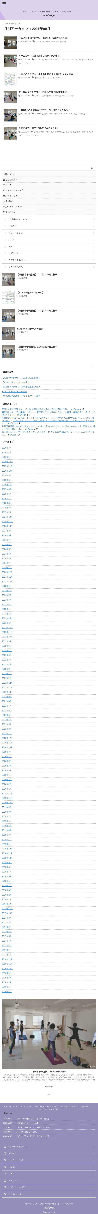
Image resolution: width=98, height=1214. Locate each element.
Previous (4, 1045)
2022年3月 (7, 669)
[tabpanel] (49, 1045)
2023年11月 (7, 577)
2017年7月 (7, 927)
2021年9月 (7, 697)
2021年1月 (7, 733)
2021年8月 (7, 701)
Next (93, 1045)
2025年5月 (7, 494)
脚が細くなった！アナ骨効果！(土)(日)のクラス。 (24, 432)
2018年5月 (7, 881)
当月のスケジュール (12, 206)
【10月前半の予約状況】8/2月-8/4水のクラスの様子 (45, 38)
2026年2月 (7, 452)
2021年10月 (7, 692)
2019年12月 (7, 793)
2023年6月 (7, 600)
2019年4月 (7, 830)
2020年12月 (7, 738)
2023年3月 (7, 614)
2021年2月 (7, 729)
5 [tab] (52, 1094)
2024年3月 (7, 558)
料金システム (9, 212)
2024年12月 (7, 517)
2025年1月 (7, 512)
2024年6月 (7, 545)
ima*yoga (49, 15)
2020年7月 (7, 761)
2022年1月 (7, 678)
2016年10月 (7, 968)
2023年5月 (7, 604)
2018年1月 (7, 899)
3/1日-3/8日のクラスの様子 (30, 328)
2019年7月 (7, 816)
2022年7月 (7, 650)
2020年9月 (7, 752)
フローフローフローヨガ (75, 60)
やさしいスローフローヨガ (46, 132)
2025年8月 (7, 480)
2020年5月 (7, 770)
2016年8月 (7, 978)
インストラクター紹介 (13, 190)
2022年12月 (7, 627)
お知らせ (39, 78)
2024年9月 (7, 531)
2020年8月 (7, 756)
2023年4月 (7, 609)
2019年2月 (7, 839)
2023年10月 (7, 581)
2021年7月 (7, 706)
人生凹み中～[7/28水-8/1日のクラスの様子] (41, 56)
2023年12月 (7, 572)
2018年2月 (7, 895)
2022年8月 (7, 646)
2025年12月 (7, 462)
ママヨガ (38, 63)
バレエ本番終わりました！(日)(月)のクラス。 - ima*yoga (53, 409)
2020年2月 (7, 784)
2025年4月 (7, 498)
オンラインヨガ (51, 78)
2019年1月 (7, 844)
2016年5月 (7, 992)
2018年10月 (7, 858)
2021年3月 (7, 724)
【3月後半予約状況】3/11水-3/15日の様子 (38, 310)
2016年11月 (7, 964)
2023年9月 (7, 586)
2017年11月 (7, 909)
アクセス (7, 185)
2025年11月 (7, 466)
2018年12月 (7, 849)
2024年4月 (7, 554)
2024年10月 (7, 526)
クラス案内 (8, 201)
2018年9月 (7, 862)
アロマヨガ (41, 42)
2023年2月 (7, 618)
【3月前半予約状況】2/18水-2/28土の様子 (38, 346)
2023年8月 (7, 591)
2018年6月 (7, 876)
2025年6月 (7, 489)
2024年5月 (7, 549)
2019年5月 (7, 826)
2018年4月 (7, 886)
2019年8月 (7, 812)
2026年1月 (7, 457)
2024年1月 (7, 568)
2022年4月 (7, 664)
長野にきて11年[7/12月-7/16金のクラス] (39, 128)
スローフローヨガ (55, 42)
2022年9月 (7, 641)
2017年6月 (7, 932)
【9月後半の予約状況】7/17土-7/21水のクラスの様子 (46, 110)
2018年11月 (7, 853)
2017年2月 (7, 950)
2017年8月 (7, 922)
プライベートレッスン (40, 135)
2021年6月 (7, 710)
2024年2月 (7, 563)
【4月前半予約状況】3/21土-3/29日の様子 (38, 274)
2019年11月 (7, 798)
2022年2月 (7, 674)
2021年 (13, 24)
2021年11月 (7, 687)
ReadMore (49, 1087)
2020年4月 (7, 775)
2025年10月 (7, 471)
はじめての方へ (10, 180)
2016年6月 (7, 987)
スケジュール (66, 78)
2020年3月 (7, 780)
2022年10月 (7, 637)
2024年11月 (7, 521)
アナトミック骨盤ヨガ (45, 96)
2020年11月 (7, 743)
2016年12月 (7, 959)
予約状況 (69, 42)
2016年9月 (7, 973)
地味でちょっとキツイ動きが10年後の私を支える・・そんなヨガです (49, 1204)
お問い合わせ (9, 174)
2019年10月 (7, 803)
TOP (56, 1109)
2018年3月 (7, 890)
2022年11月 (7, 632)
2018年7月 (7, 872)
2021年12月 (7, 683)
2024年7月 (7, 540)
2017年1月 (7, 955)
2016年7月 (7, 982)
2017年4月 (7, 941)
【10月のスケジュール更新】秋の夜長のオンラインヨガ (47, 74)
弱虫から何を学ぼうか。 (13, 409)
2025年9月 (7, 475)
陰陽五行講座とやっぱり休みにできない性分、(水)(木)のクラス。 (32, 426)
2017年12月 (7, 904)
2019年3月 (7, 835)
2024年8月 (7, 535)
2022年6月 (7, 655)
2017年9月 (7, 918)
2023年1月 (7, 623)
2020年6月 (7, 766)
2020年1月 (7, 789)
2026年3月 (7, 448)
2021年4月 (7, 720)
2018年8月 (7, 867)
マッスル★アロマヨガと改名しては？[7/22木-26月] (45, 92)
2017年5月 (7, 936)
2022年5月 (7, 660)
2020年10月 (7, 747)
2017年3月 (7, 945)
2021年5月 (7, 715)
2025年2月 (7, 508)
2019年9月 (7, 807)
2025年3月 (7, 503)
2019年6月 (7, 821)
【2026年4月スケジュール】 (31, 292)
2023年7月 (7, 595)
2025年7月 (7, 485)
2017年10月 (7, 913)
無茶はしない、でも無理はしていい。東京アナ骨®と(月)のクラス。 (33, 412)
